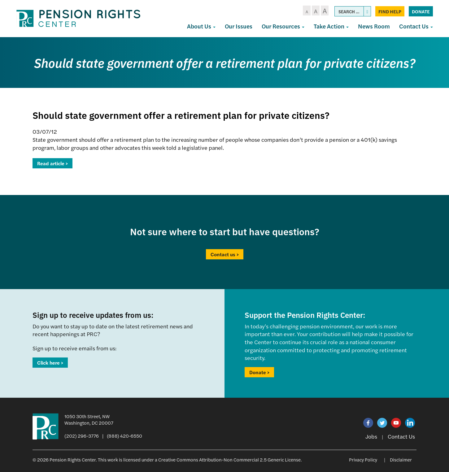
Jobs (371, 436)
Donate (421, 11)
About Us (201, 26)
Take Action (331, 26)
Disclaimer (401, 459)
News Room (374, 26)
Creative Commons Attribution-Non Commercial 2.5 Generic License (229, 459)
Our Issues (238, 26)
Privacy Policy (363, 459)
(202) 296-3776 (81, 435)
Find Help (389, 11)
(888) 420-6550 (124, 435)
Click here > (50, 362)
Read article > (52, 163)
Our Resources (283, 26)
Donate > (259, 372)
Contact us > (225, 254)
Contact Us (416, 26)
